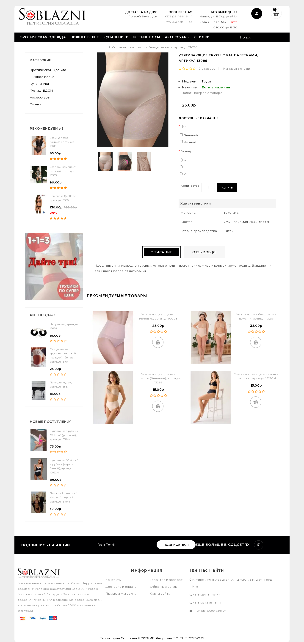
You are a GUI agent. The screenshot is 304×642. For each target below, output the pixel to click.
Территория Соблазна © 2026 (124, 638)
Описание (161, 252)
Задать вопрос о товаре (202, 93)
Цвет (184, 126)
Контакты (113, 580)
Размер (186, 151)
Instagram (258, 544)
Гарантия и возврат (166, 580)
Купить (227, 187)
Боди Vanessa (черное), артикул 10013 (62, 142)
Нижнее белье (84, 37)
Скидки (202, 37)
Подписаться (176, 544)
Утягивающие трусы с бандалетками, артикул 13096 (154, 47)
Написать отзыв (237, 68)
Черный (190, 142)
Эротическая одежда (43, 37)
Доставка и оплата (121, 586)
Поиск (281, 37)
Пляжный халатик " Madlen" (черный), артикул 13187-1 (63, 497)
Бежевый (191, 135)
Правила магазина (120, 593)
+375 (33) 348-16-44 (177, 22)
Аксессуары (177, 37)
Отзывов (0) (205, 252)
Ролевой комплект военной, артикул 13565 (62, 171)
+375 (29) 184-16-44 (178, 16)
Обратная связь (163, 586)
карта (232, 22)
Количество (190, 185)
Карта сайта (160, 593)
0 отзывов (207, 68)
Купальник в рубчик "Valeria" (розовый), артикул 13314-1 (64, 435)
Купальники (116, 37)
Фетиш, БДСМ (146, 37)
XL (186, 174)
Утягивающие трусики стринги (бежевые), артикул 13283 (158, 378)
